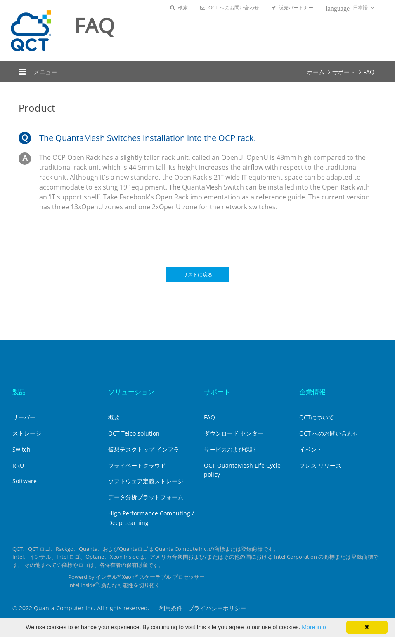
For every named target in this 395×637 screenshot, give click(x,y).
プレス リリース (320, 465)
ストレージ (26, 433)
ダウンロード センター (233, 433)
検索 (179, 7)
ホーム (315, 72)
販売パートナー (292, 7)
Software (24, 481)
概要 (114, 417)
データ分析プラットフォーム (145, 497)
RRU (18, 465)
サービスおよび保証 (230, 449)
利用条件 (170, 608)
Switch (21, 449)
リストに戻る (198, 274)
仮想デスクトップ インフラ (143, 449)
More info (314, 627)
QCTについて (316, 417)
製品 (19, 391)
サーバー (23, 417)
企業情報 (312, 391)
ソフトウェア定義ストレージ (145, 481)
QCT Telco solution (134, 433)
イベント (310, 449)
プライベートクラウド (137, 465)
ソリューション (131, 391)
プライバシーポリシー (217, 608)
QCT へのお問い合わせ (229, 7)
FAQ (368, 72)
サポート (343, 72)
